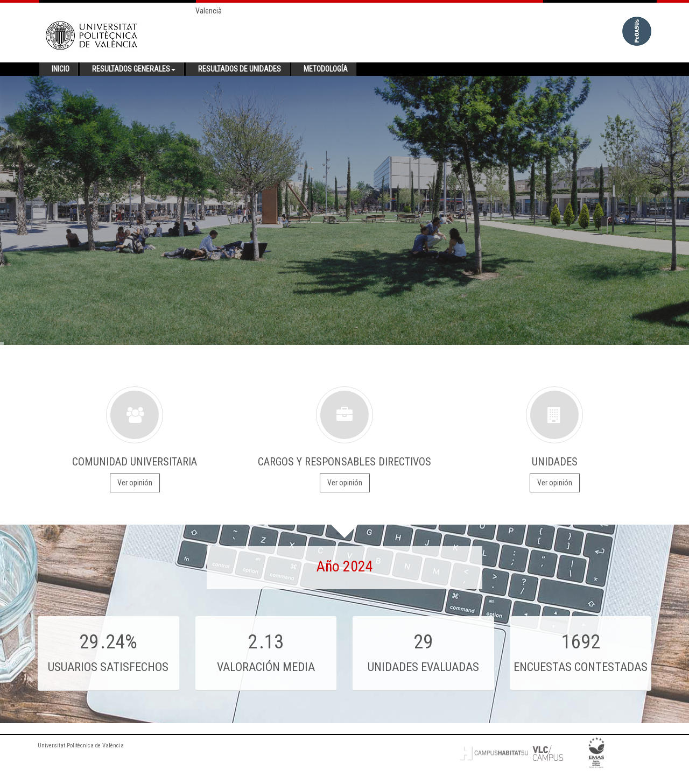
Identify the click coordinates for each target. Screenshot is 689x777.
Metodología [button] (326, 69)
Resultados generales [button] (133, 69)
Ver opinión (134, 482)
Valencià (208, 10)
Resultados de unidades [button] (239, 69)
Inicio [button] (60, 69)
